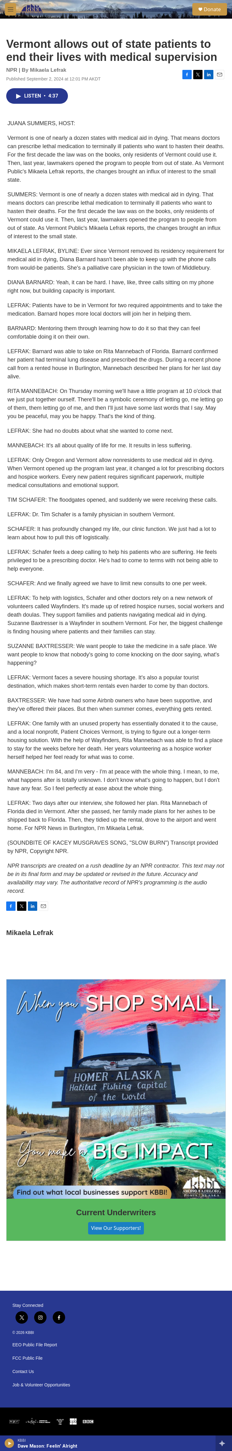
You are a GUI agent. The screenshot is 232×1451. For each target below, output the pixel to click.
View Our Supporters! (116, 1228)
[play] (9, 1443)
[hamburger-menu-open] (10, 9)
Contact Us (23, 1371)
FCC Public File (27, 1358)
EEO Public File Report (34, 1345)
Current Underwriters (116, 1212)
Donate (212, 9)
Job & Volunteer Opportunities (41, 1385)
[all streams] (224, 1443)
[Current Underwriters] (116, 1089)
